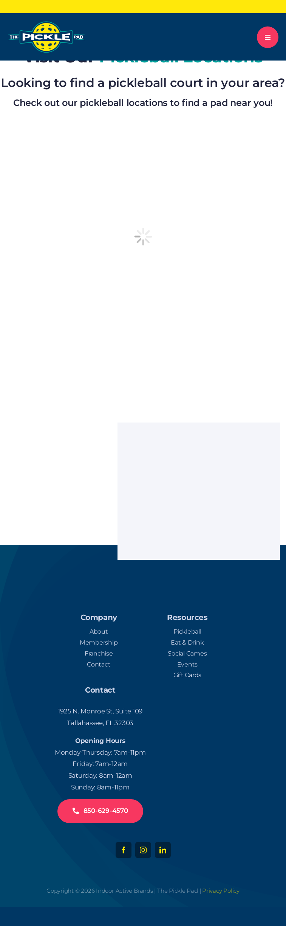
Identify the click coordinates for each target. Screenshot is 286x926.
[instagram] (143, 850)
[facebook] (123, 850)
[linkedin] (163, 850)
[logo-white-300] (46, 24)
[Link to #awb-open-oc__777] (267, 37)
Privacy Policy (221, 890)
